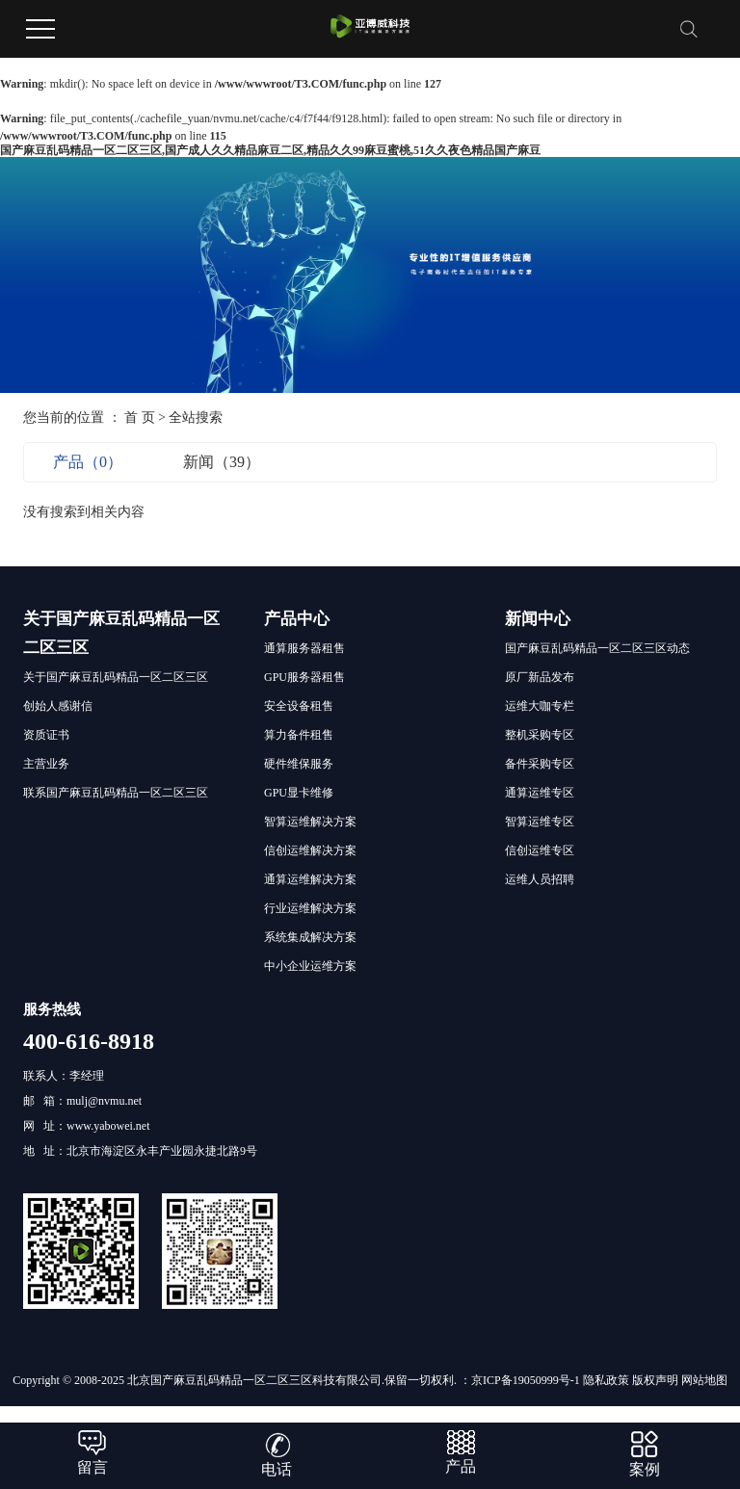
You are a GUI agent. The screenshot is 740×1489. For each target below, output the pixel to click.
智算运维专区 (539, 821)
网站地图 (704, 1380)
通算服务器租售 (304, 648)
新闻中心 (537, 619)
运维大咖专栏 (539, 706)
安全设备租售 (298, 706)
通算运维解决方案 (310, 879)
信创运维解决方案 (310, 850)
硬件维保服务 (298, 764)
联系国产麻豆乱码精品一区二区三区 (115, 792)
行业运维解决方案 (310, 908)
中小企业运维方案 (310, 966)
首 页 (139, 417)
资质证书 (46, 735)
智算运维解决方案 (310, 821)
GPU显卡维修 (298, 792)
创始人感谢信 (57, 706)
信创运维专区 (539, 850)
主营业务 (46, 764)
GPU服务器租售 (304, 677)
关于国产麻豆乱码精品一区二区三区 (115, 677)
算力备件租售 (298, 735)
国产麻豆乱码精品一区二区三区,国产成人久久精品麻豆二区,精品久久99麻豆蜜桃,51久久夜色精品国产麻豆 (270, 150)
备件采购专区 (539, 764)
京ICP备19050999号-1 (525, 1380)
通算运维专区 (539, 792)
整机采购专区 (539, 735)
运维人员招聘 (539, 879)
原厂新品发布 (539, 677)
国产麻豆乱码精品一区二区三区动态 (597, 648)
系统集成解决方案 (310, 937)
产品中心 (297, 619)
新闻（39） (221, 462)
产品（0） (87, 462)
